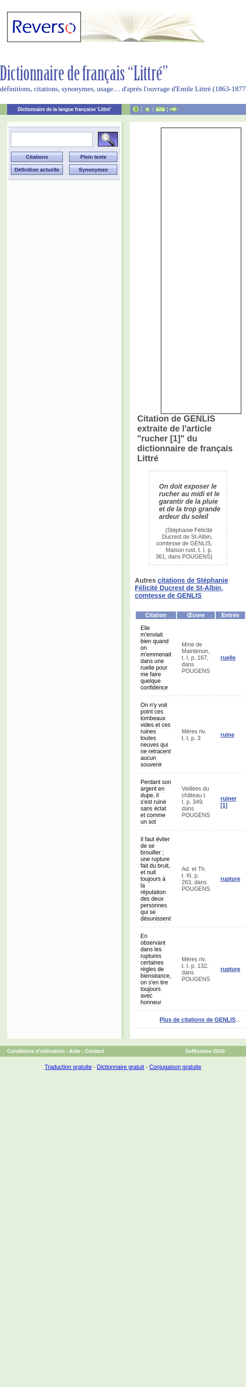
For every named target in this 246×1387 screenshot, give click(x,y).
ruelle (228, 658)
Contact (95, 1051)
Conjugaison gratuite (175, 1067)
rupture (230, 879)
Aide (74, 1051)
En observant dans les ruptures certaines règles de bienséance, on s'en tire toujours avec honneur (156, 969)
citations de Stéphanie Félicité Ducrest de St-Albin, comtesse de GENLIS (181, 588)
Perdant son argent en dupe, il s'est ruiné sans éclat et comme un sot (156, 802)
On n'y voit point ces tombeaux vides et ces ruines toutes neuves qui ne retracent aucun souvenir (156, 735)
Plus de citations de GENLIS (197, 1020)
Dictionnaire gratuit (120, 1067)
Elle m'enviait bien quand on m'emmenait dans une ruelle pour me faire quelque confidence (156, 658)
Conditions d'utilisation (36, 1051)
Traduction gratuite (68, 1067)
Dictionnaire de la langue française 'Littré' (64, 109)
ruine (227, 735)
